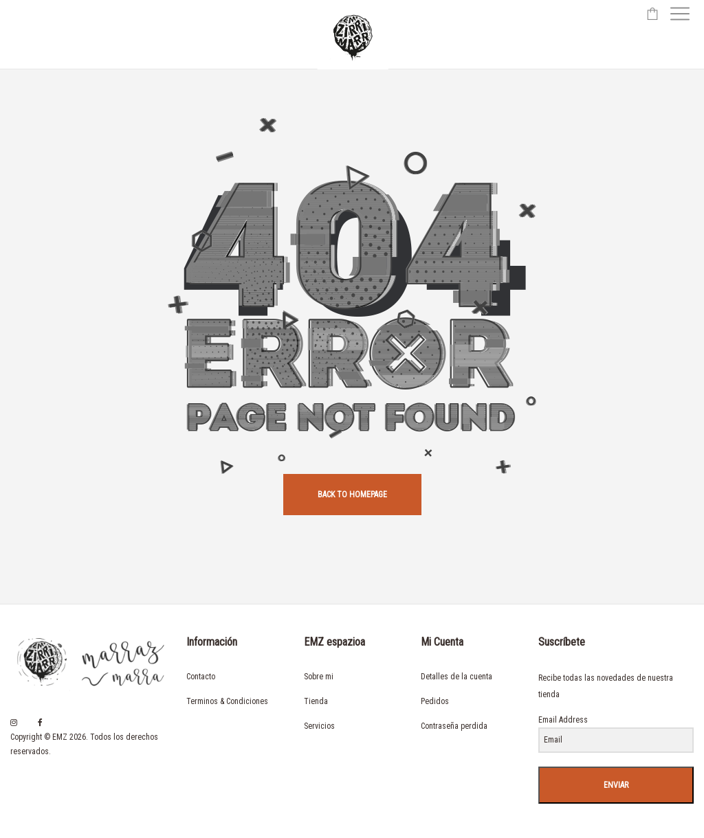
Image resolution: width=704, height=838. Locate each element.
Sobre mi (318, 676)
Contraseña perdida (454, 726)
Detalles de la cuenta (456, 676)
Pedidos (435, 701)
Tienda (316, 701)
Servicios (319, 726)
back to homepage (352, 494)
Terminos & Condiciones (227, 701)
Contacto (200, 676)
